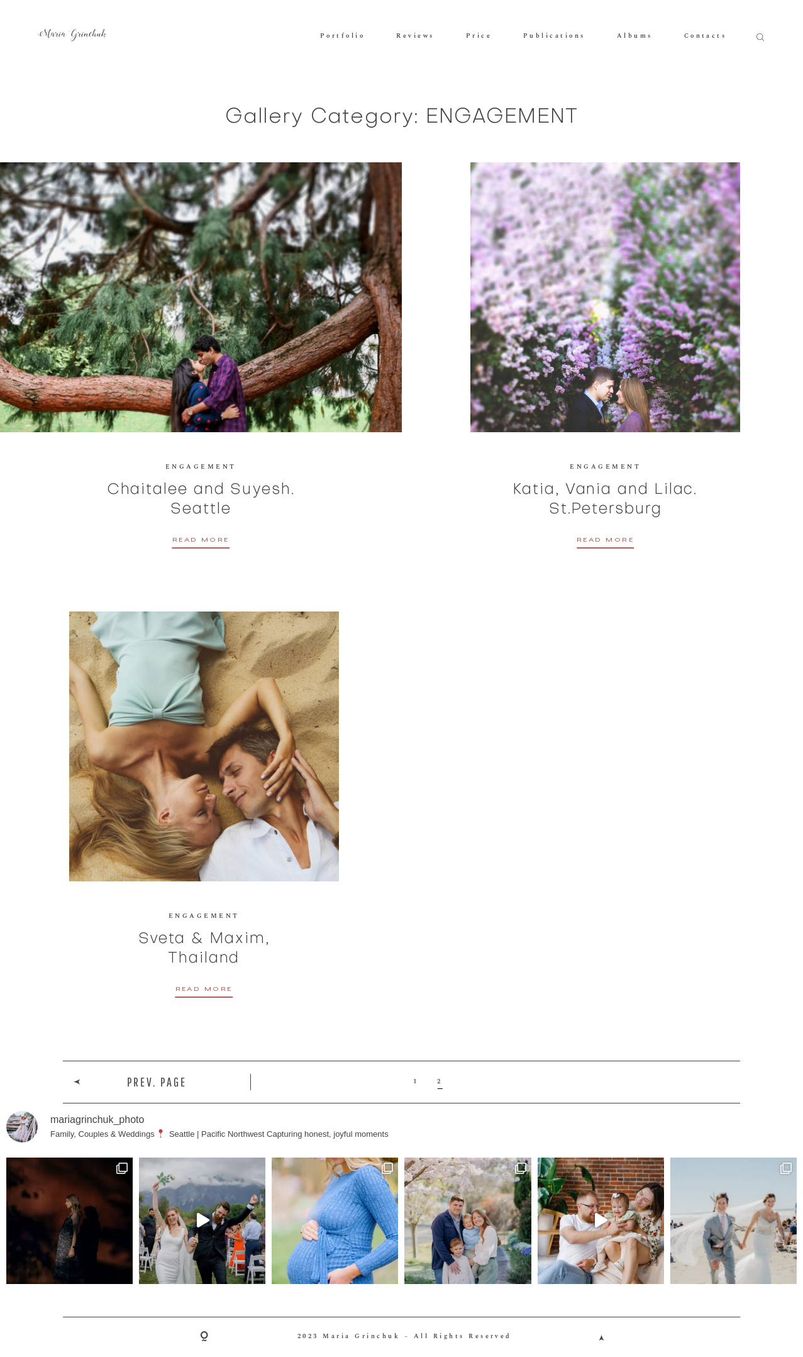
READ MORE (201, 541)
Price (479, 36)
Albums (635, 36)
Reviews (415, 36)
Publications (554, 36)
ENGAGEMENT (200, 467)
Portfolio (342, 36)
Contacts (705, 36)
